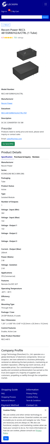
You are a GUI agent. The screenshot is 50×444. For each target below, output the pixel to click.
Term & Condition (33, 400)
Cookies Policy (32, 397)
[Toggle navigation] (46, 4)
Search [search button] (45, 17)
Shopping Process (8, 397)
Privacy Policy (31, 393)
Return (5, 25)
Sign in (4, 11)
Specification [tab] (6, 157)
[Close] (45, 410)
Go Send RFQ (8, 144)
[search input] (21, 17)
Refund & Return (8, 400)
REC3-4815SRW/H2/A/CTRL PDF (14, 113)
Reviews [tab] (35, 157)
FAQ (3, 393)
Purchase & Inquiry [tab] (22, 157)
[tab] (45, 157)
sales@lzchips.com (14, 139)
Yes (6, 438)
